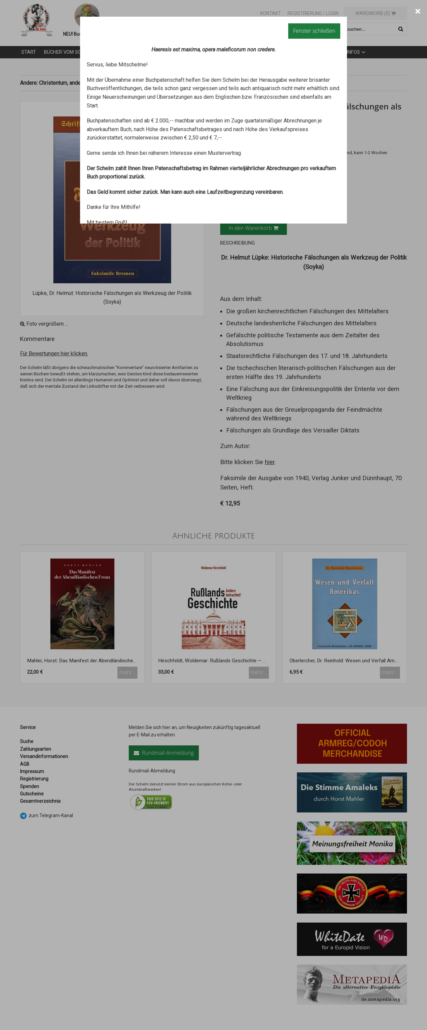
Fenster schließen (314, 30)
